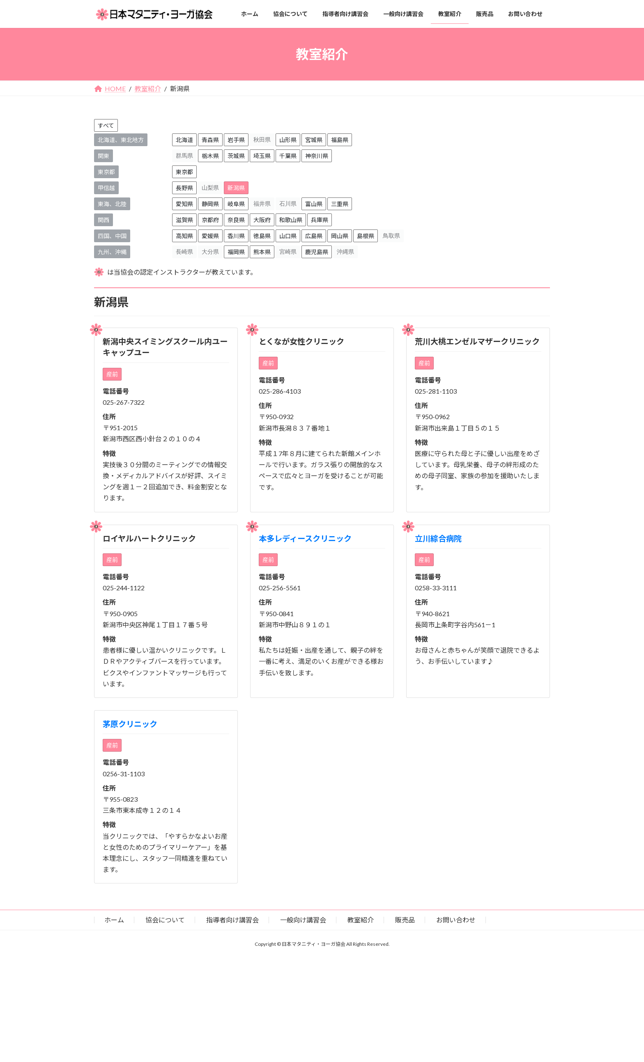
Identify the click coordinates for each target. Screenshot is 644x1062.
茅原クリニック (130, 724)
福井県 (262, 203)
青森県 (210, 139)
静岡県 (210, 203)
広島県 (313, 235)
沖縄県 (345, 251)
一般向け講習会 (303, 920)
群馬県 (184, 155)
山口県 (288, 235)
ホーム (114, 920)
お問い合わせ (456, 920)
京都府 (210, 219)
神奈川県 (316, 155)
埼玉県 (262, 155)
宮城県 (313, 139)
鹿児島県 (316, 251)
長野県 (184, 187)
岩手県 (236, 139)
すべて (106, 125)
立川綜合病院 (438, 538)
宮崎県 (288, 251)
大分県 (210, 251)
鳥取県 (391, 235)
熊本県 (262, 251)
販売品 (405, 920)
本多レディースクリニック (305, 538)
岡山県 (339, 235)
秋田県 (262, 139)
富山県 (313, 203)
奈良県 (236, 219)
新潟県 (236, 187)
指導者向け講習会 (232, 920)
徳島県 (262, 235)
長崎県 (184, 251)
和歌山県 (290, 219)
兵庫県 (319, 219)
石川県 (288, 203)
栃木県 (210, 155)
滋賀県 (184, 219)
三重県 (339, 203)
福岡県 (236, 251)
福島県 (339, 139)
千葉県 (288, 155)
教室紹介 (360, 920)
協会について (165, 920)
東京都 (184, 171)
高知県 (184, 235)
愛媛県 (210, 235)
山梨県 (210, 187)
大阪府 (262, 219)
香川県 (236, 235)
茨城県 (236, 155)
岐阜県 (236, 203)
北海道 (184, 139)
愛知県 (184, 203)
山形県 (288, 139)
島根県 (365, 235)
